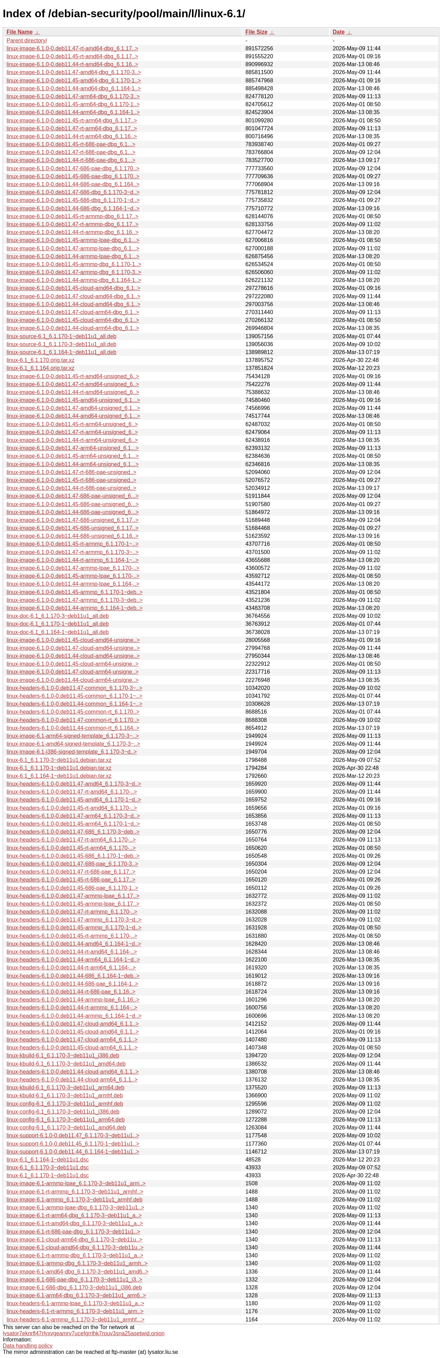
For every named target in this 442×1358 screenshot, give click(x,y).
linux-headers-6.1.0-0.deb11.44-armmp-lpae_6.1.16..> (73, 1000)
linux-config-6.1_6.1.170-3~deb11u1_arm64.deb (66, 1120)
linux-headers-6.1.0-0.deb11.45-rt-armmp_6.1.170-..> (72, 936)
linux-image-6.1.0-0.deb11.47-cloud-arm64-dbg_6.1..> (73, 312)
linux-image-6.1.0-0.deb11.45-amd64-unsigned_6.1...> (73, 400)
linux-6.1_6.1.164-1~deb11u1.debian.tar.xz (59, 776)
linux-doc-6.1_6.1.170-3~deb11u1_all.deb (58, 616)
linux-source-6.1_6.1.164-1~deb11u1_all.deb (61, 352)
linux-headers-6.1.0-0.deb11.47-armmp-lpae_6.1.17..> (73, 896)
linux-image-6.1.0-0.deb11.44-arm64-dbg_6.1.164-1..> (73, 112)
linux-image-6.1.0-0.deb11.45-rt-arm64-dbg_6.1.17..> (72, 120)
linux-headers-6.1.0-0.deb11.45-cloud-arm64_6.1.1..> (72, 1047)
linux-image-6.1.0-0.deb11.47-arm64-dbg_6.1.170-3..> (73, 96)
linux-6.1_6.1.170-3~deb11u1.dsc (48, 1167)
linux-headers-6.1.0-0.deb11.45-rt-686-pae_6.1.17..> (71, 880)
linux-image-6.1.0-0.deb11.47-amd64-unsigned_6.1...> (73, 408)
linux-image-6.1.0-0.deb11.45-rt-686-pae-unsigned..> (71, 480)
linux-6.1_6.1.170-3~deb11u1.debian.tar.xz (59, 760)
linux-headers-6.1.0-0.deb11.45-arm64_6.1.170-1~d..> (73, 824)
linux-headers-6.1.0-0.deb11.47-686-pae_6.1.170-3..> (72, 864)
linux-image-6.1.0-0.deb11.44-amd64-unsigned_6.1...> (73, 416)
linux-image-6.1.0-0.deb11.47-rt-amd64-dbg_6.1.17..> (72, 48)
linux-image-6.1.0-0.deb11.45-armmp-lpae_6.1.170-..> (73, 576)
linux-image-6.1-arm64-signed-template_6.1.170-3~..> (73, 736)
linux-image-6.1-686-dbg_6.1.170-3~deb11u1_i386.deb (74, 1287)
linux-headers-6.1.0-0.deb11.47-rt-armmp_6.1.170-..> (72, 912)
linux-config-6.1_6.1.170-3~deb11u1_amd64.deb (66, 1127)
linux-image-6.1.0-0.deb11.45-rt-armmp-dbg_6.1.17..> (72, 216)
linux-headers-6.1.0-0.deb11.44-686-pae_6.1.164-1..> (72, 984)
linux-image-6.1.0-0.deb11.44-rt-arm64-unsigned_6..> (72, 440)
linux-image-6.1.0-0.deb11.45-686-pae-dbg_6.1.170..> (73, 176)
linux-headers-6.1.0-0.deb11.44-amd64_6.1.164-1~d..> (74, 944)
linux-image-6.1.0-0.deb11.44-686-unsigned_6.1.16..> (72, 536)
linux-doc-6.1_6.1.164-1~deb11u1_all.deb (58, 632)
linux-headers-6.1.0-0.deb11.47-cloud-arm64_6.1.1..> (72, 1040)
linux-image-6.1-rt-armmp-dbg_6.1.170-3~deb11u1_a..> (75, 1255)
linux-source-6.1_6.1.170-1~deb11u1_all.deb (61, 336)
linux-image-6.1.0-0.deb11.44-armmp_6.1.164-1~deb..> (75, 608)
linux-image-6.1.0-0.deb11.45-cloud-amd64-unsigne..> (73, 640)
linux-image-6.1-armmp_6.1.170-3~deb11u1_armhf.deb (75, 1200)
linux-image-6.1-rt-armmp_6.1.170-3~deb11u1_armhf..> (75, 1192)
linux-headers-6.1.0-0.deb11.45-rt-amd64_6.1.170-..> (72, 808)
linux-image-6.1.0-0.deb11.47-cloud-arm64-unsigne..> (72, 672)
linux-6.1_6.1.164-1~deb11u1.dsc (48, 1160)
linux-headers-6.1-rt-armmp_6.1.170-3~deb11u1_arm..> (75, 1311)
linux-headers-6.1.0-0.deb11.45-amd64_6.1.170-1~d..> (74, 800)
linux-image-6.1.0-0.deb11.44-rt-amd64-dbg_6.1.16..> (72, 64)
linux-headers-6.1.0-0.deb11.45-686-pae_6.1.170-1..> (72, 888)
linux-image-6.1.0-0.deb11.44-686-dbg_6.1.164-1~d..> (73, 208)
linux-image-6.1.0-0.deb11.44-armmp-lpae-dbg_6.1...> (73, 256)
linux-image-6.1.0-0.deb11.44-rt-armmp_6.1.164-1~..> (72, 560)
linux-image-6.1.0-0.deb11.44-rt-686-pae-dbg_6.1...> (71, 160)
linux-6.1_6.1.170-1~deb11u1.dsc (48, 1175)
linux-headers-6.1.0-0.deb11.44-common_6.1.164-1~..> (74, 704)
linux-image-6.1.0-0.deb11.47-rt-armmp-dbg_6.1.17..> (72, 224)
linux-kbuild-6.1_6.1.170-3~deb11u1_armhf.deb (65, 1095)
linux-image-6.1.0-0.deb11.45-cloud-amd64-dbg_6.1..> (73, 288)
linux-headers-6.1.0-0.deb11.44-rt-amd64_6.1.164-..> (72, 952)
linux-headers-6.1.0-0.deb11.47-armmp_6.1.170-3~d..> (74, 920)
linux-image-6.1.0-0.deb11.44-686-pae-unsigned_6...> (73, 512)
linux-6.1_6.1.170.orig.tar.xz (41, 360)
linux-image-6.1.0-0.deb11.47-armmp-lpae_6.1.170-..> (73, 568)
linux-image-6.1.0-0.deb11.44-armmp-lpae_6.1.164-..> (73, 584)
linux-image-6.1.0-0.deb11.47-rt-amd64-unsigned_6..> (73, 384)
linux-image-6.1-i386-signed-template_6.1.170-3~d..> (72, 752)
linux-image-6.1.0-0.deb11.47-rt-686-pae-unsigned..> (71, 472)
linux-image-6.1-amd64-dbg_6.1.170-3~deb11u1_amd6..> (77, 1272)
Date (339, 32)
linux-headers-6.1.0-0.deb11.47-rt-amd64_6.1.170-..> (72, 792)
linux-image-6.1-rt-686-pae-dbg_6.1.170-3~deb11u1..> (73, 1232)
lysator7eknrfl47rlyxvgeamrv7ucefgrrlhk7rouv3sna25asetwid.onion (84, 1333)
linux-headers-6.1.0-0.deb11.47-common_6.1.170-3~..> (74, 688)
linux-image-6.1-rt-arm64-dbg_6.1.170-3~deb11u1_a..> (74, 1215)
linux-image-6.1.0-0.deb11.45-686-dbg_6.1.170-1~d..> (73, 200)
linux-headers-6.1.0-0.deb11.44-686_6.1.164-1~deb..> (73, 976)
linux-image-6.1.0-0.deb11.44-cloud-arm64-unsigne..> (72, 680)
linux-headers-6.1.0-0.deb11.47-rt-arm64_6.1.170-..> (71, 840)
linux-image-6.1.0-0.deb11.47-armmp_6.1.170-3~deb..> (75, 600)
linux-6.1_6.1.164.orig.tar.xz (41, 368)
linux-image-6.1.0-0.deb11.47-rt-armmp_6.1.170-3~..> (72, 552)
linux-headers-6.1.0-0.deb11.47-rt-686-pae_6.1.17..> (71, 872)
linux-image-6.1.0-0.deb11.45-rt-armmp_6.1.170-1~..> (72, 544)
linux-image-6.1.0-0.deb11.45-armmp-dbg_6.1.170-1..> (74, 264)
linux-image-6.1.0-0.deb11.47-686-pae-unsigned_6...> (73, 496)
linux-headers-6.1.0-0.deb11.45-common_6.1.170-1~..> (74, 696)
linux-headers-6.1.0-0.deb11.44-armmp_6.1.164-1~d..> (74, 1016)
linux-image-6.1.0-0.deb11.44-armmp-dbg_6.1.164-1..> (74, 280)
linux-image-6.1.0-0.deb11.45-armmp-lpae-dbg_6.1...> (73, 240)
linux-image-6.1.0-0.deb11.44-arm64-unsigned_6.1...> (73, 464)
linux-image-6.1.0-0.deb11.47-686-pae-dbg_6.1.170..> (73, 168)
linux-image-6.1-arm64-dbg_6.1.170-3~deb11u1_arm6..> (76, 1295)
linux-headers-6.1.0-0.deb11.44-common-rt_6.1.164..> (73, 728)
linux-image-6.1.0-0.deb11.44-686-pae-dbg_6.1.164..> (73, 184)
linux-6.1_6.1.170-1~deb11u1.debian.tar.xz (59, 768)
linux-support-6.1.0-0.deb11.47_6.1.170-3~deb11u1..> (73, 1135)
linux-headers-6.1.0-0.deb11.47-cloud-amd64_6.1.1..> (73, 1024)
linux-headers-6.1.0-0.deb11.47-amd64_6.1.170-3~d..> (74, 784)
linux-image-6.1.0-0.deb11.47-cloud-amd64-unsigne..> (73, 648)
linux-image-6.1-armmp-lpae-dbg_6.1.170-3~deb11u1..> (75, 1207)
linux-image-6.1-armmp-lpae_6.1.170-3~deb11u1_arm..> (76, 1183)
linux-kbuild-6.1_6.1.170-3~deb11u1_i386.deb (63, 1055)
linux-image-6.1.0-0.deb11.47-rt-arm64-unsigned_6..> (72, 432)
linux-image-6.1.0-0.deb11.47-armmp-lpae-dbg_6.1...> (73, 248)
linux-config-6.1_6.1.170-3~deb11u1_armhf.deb (65, 1104)
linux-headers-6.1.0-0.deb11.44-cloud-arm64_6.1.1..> (72, 1080)
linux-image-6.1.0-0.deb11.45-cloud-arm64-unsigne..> (72, 664)
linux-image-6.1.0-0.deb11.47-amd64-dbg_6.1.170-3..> (74, 72)
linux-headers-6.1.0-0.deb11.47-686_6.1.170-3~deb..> (73, 832)
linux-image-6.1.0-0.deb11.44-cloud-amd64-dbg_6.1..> (73, 304)
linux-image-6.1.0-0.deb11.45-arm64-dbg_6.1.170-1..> (73, 104)
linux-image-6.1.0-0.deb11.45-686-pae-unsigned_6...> (73, 504)
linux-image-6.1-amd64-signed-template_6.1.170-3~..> (73, 744)
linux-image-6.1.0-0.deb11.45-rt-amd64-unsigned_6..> (73, 376)
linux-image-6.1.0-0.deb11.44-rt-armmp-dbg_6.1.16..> (72, 232)
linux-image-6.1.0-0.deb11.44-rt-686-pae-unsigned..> (71, 488)
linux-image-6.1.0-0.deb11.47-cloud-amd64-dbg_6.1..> (73, 296)
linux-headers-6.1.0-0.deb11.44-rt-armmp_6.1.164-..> (72, 1007)
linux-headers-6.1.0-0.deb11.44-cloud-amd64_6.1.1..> (73, 1072)
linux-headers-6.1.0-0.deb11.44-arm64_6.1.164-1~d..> (73, 960)
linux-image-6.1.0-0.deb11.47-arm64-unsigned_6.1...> (73, 448)
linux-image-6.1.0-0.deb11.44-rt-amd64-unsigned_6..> (73, 392)
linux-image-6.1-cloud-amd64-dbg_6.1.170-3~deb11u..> (75, 1247)
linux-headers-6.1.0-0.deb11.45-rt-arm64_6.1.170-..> (71, 848)
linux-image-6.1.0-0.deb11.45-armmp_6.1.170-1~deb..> (75, 592)
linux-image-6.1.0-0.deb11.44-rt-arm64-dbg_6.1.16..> (72, 136)
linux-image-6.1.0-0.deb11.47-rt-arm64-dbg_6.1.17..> (72, 128)
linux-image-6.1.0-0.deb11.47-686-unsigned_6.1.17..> (72, 520)
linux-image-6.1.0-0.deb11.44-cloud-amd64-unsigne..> (73, 656)
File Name (20, 32)
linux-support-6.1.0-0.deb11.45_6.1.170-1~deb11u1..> (73, 1144)
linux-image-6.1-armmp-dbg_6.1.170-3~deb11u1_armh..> (77, 1263)
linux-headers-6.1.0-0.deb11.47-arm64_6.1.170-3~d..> (73, 816)
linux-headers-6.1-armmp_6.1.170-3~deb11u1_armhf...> (75, 1319)
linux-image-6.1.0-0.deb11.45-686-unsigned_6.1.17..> (72, 528)
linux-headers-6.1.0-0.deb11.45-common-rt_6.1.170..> (73, 712)
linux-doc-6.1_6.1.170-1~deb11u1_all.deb (58, 624)
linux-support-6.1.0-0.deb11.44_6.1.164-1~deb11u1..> (73, 1152)
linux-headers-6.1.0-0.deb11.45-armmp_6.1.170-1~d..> (74, 928)
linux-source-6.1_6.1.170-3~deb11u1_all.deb (61, 344)
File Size (257, 32)
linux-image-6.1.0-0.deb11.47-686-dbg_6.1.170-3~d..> (73, 192)
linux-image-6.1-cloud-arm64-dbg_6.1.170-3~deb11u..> (74, 1240)
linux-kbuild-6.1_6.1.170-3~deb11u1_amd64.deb (66, 1064)
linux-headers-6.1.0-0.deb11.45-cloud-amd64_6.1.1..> (73, 1032)
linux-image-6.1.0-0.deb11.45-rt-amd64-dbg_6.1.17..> (72, 56)
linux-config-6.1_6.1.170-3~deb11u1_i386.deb (63, 1112)
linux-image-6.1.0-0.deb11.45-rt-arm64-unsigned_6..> (72, 424)
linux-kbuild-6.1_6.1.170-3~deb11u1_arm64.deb (65, 1087)
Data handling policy (27, 1346)
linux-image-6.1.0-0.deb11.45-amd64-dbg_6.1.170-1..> (74, 80)
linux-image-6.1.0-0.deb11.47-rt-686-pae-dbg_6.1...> (71, 152)
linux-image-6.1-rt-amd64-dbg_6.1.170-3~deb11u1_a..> (75, 1223)
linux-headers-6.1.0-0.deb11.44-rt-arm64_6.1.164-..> (71, 967)
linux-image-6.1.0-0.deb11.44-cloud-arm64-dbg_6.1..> (73, 328)
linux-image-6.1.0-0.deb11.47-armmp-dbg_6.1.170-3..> (74, 272)
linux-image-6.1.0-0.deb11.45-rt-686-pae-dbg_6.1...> (71, 144)
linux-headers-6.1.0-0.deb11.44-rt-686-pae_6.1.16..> (71, 992)
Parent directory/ (27, 40)
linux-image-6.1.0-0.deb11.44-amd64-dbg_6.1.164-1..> (74, 88)
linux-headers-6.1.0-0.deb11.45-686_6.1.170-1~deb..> (73, 856)
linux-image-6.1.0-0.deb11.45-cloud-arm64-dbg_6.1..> (73, 320)
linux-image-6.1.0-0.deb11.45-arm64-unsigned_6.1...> (73, 456)
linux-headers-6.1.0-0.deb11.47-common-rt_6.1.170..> (73, 720)
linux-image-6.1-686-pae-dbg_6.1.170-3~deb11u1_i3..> (74, 1279)
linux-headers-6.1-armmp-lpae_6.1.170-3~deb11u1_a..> (75, 1303)
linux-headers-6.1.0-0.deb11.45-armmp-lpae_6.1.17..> (73, 904)
